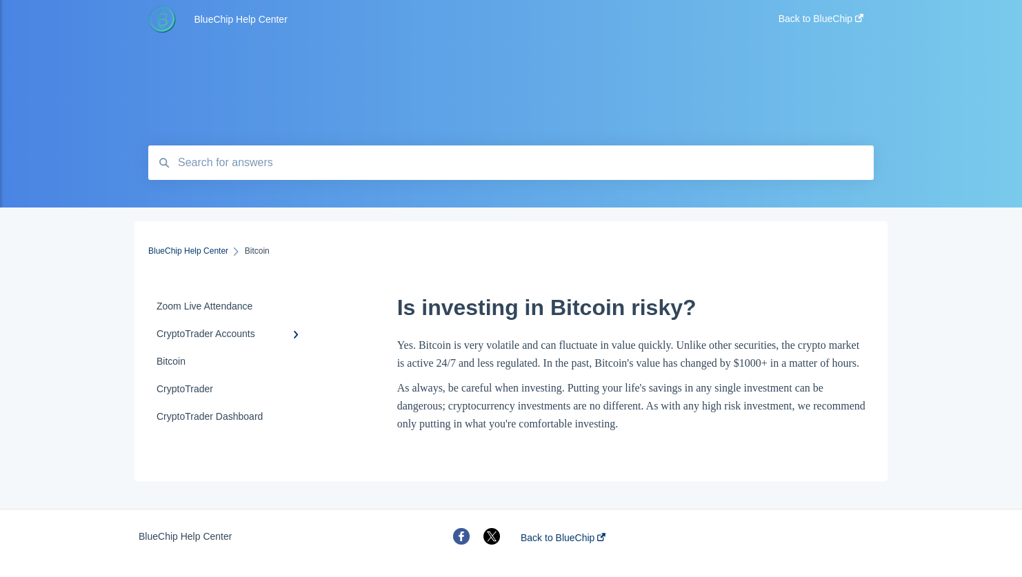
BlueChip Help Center (240, 19)
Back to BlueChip (563, 537)
